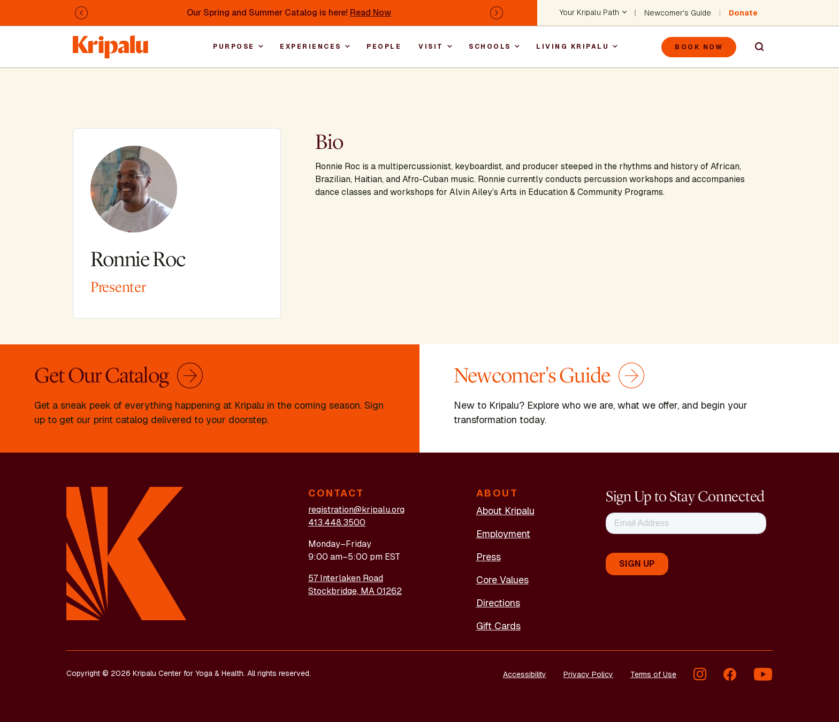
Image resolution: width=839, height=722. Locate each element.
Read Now (370, 12)
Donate (743, 13)
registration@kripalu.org (356, 509)
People (384, 46)
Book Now (699, 47)
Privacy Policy (588, 674)
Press (488, 557)
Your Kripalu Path (589, 13)
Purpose (234, 46)
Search (754, 47)
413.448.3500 (336, 522)
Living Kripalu (572, 46)
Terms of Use (653, 674)
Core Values (502, 580)
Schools (490, 46)
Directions (498, 603)
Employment (503, 534)
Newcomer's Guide (677, 13)
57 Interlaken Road (345, 578)
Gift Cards (498, 626)
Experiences (310, 46)
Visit (431, 46)
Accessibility (524, 674)
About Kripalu (505, 511)
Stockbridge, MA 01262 (355, 591)
